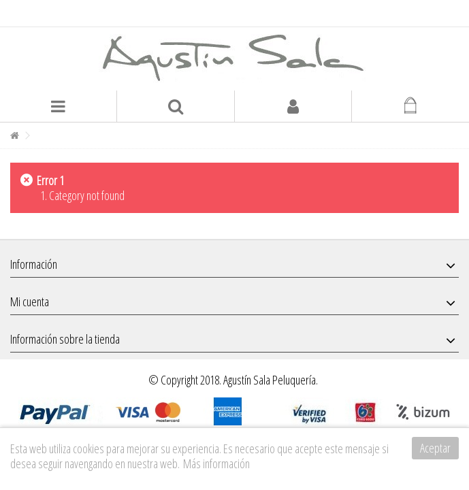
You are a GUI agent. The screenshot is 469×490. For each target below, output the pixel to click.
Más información (216, 463)
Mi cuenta (29, 301)
